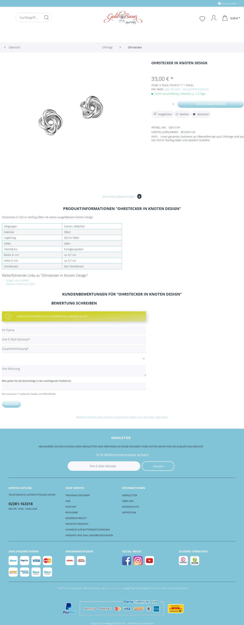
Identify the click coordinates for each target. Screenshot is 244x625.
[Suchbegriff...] (33, 17)
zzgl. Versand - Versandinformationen (187, 89)
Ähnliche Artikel (85, 417)
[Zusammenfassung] (74, 349)
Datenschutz (130, 506)
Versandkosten (114, 588)
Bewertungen (130, 196)
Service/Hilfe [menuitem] (227, 3)
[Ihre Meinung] (74, 370)
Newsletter (129, 495)
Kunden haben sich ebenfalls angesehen (144, 417)
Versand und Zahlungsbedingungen (89, 535)
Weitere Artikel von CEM (18, 284)
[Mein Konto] (211, 17)
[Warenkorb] (231, 18)
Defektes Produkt (76, 524)
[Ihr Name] (74, 330)
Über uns (128, 501)
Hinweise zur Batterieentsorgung (87, 529)
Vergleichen (162, 113)
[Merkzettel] (202, 18)
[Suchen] (46, 17)
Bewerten (201, 114)
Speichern (11, 404)
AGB (67, 501)
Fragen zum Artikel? (15, 280)
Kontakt (70, 506)
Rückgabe (71, 512)
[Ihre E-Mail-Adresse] (74, 339)
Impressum (129, 512)
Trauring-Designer (77, 495)
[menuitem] (212, 3)
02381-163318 (21, 503)
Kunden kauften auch (107, 417)
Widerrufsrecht (76, 518)
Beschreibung (111, 196)
